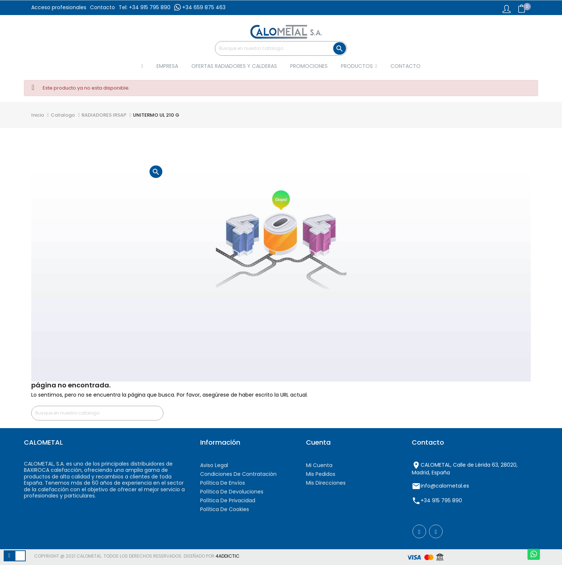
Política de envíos (222, 482)
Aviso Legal (214, 465)
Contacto (102, 7)
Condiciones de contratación (238, 474)
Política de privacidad (227, 500)
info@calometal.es (445, 485)
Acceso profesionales (58, 7)
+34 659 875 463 (200, 7)
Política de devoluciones (231, 491)
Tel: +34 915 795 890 (144, 7)
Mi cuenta (319, 465)
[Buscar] (281, 48)
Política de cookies (224, 509)
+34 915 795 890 (441, 500)
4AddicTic (227, 556)
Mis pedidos (320, 474)
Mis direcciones (326, 482)
